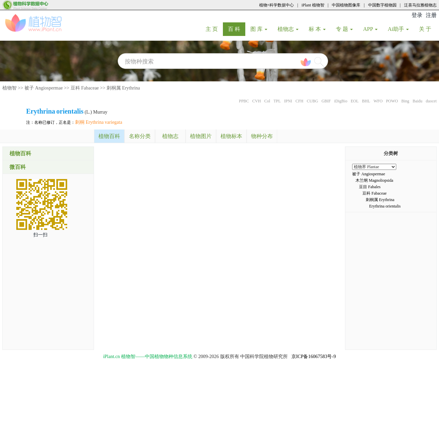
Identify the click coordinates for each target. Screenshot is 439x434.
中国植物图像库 (346, 5)
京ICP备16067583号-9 (313, 356)
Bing (405, 101)
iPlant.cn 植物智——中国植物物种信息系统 (147, 356)
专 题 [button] (344, 29)
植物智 (9, 88)
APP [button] (370, 29)
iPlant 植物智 (313, 5)
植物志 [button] (288, 29)
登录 (417, 15)
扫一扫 (40, 234)
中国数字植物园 (382, 5)
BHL (366, 101)
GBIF (326, 101)
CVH (256, 101)
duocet (431, 101)
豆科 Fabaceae (85, 88)
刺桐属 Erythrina (123, 88)
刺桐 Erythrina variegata (98, 122)
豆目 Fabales (370, 186)
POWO (392, 101)
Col (267, 101)
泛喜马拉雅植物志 (420, 5)
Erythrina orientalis (385, 206)
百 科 (236, 29)
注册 (431, 15)
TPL (277, 101)
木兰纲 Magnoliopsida (374, 180)
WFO (378, 101)
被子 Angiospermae (43, 88)
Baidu (417, 101)
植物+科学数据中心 (276, 5)
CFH (299, 101)
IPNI (288, 101)
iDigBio (340, 101)
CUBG (312, 101)
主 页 (214, 29)
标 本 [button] (317, 29)
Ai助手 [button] (398, 29)
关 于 (427, 29)
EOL (355, 101)
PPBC (244, 101)
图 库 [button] (258, 29)
